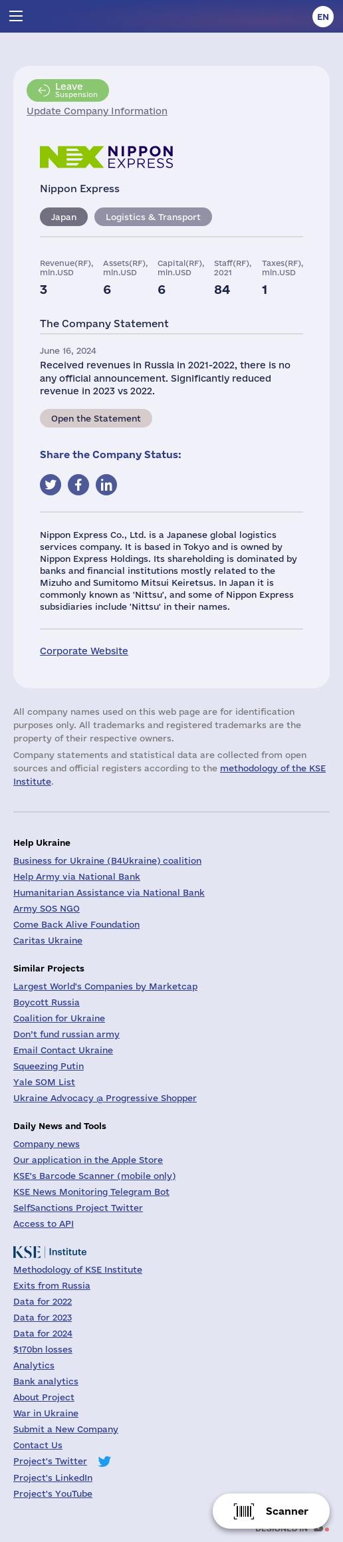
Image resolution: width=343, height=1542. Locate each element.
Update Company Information (97, 111)
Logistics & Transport (153, 216)
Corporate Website (84, 651)
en (323, 16)
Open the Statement (96, 418)
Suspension (76, 89)
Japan (63, 216)
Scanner (287, 1511)
